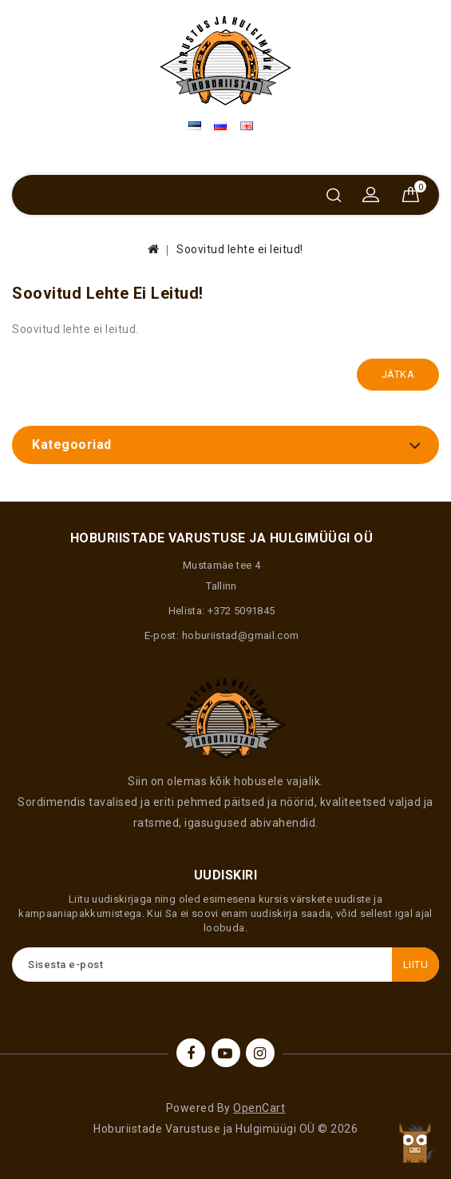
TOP (415, 1143)
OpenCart (259, 1108)
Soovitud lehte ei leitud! (239, 249)
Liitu (416, 965)
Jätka (398, 374)
